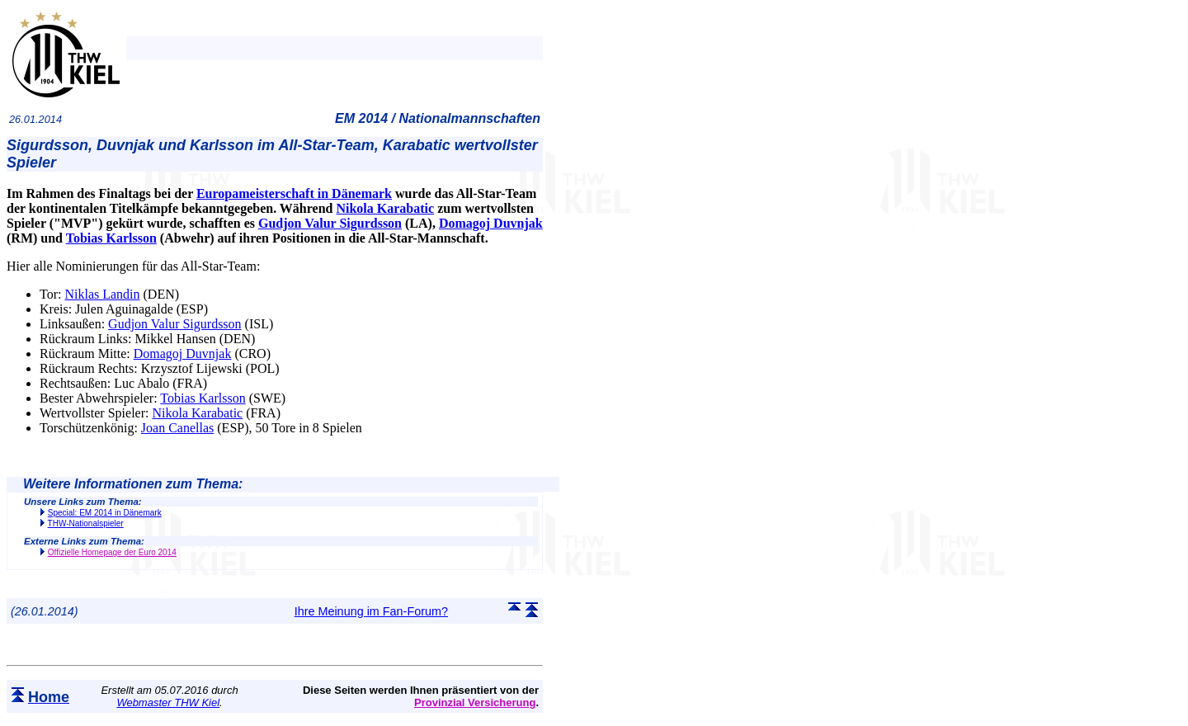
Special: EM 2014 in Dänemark (105, 512)
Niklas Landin (101, 294)
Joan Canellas (177, 428)
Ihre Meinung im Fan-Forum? (371, 611)
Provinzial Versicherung (474, 702)
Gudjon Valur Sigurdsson (330, 223)
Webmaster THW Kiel (167, 702)
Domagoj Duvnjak (491, 223)
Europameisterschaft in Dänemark (294, 193)
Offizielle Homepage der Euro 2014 (112, 552)
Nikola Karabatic (385, 208)
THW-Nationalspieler (86, 523)
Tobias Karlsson (111, 238)
